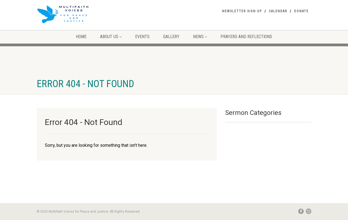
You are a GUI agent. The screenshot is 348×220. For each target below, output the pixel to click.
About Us (111, 36)
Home (81, 36)
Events (142, 36)
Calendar (278, 11)
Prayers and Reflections (246, 36)
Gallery (171, 36)
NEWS (200, 36)
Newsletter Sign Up (242, 11)
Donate (301, 11)
